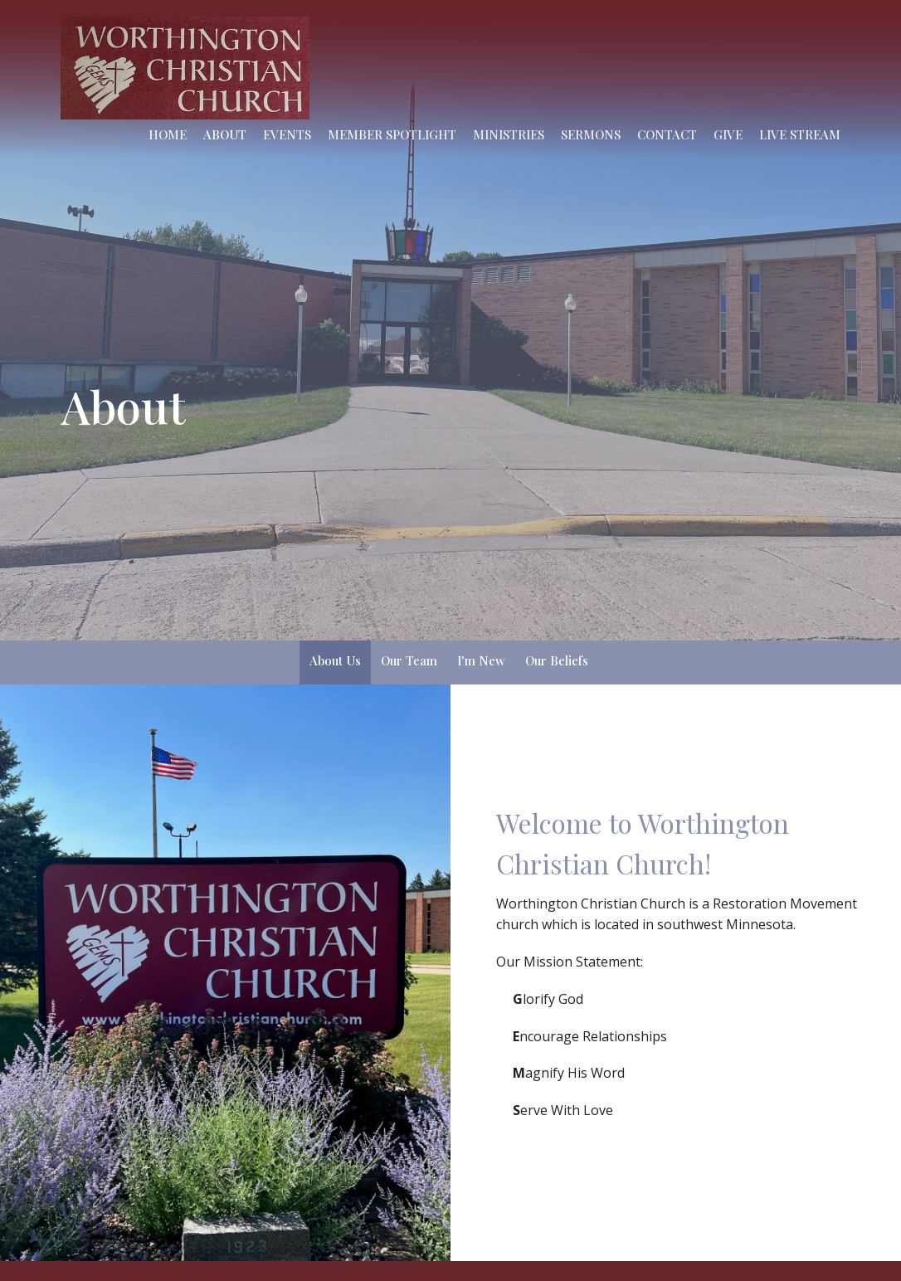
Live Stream (799, 134)
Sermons (591, 134)
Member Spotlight (392, 134)
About (224, 134)
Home (168, 134)
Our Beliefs (556, 660)
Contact (667, 134)
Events (287, 134)
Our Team (409, 660)
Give (728, 134)
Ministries (508, 134)
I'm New (481, 660)
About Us (335, 660)
